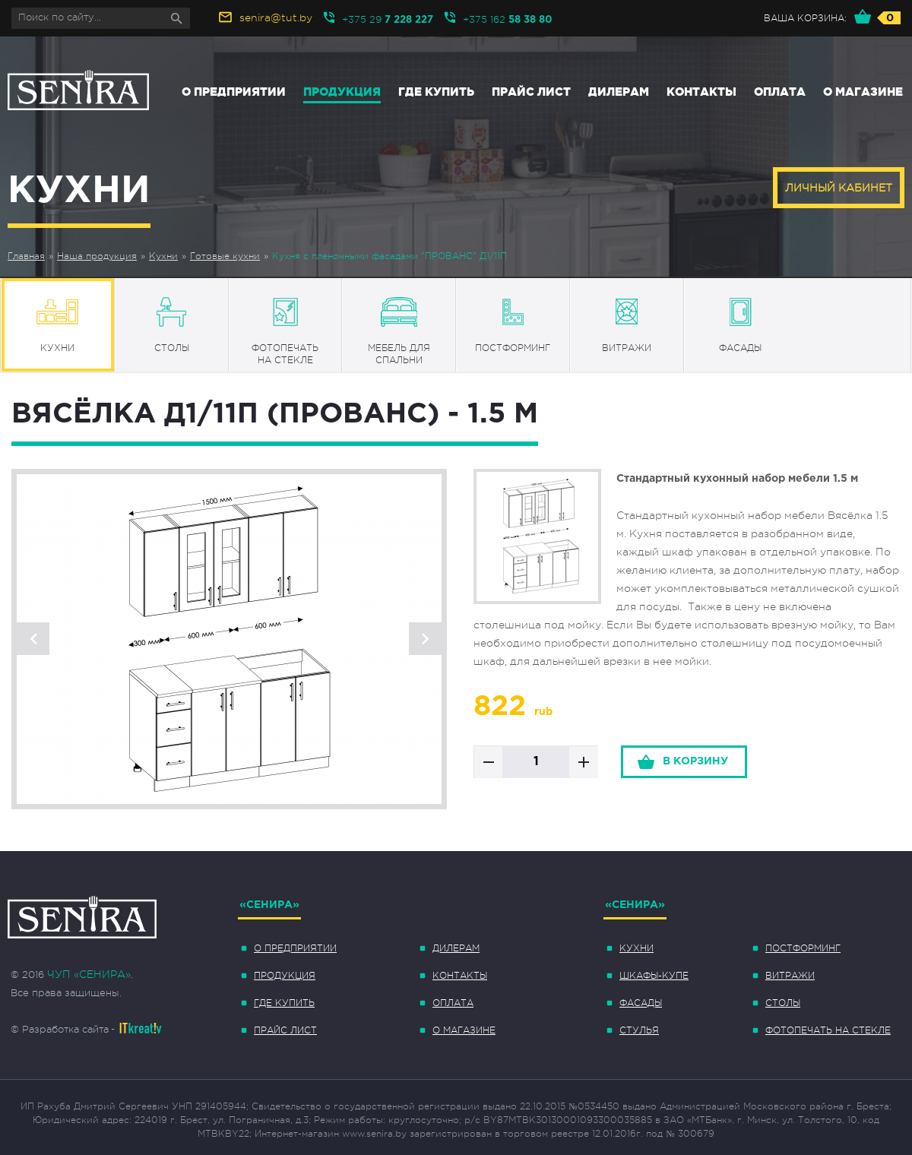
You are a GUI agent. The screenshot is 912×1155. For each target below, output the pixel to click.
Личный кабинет (838, 188)
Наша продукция (97, 256)
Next (425, 638)
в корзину (695, 761)
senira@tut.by (275, 17)
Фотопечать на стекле (828, 1030)
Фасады (640, 1003)
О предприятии (234, 91)
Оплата (780, 91)
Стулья (639, 1030)
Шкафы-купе (654, 975)
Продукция (342, 91)
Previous (33, 638)
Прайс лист (531, 91)
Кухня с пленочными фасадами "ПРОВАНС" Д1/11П (389, 256)
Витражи (790, 975)
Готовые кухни (225, 256)
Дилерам (618, 91)
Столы (782, 1003)
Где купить (436, 91)
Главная (26, 256)
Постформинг (803, 948)
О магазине (863, 91)
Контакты (701, 91)
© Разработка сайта (60, 1029)
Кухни (163, 256)
